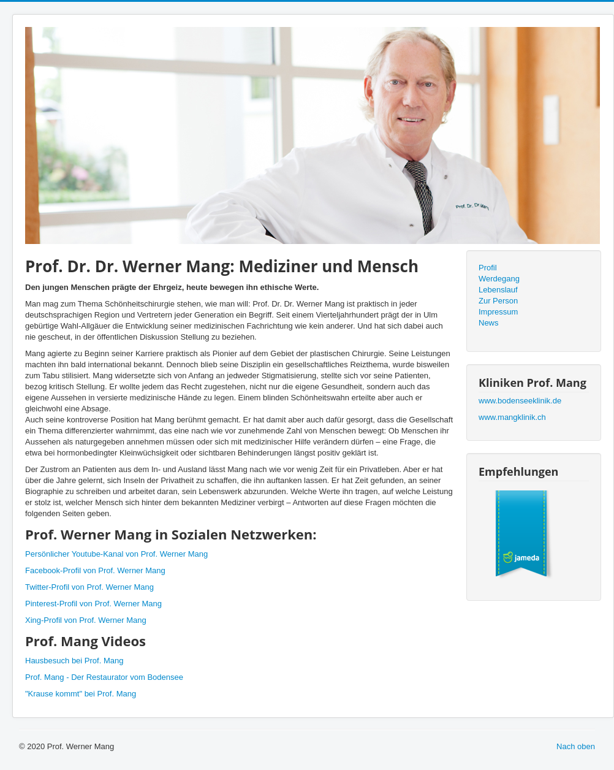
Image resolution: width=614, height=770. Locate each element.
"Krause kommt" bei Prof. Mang (80, 693)
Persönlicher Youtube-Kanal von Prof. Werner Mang (116, 553)
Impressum (498, 311)
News (489, 322)
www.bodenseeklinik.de (520, 400)
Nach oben (575, 746)
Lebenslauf (498, 289)
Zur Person (498, 300)
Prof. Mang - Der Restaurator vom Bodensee (104, 677)
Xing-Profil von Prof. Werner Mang (85, 620)
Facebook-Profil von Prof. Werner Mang (95, 570)
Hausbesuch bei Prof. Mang (74, 660)
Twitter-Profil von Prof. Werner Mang (89, 587)
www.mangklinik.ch (512, 417)
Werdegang (499, 278)
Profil (488, 267)
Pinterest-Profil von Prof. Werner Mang (93, 603)
